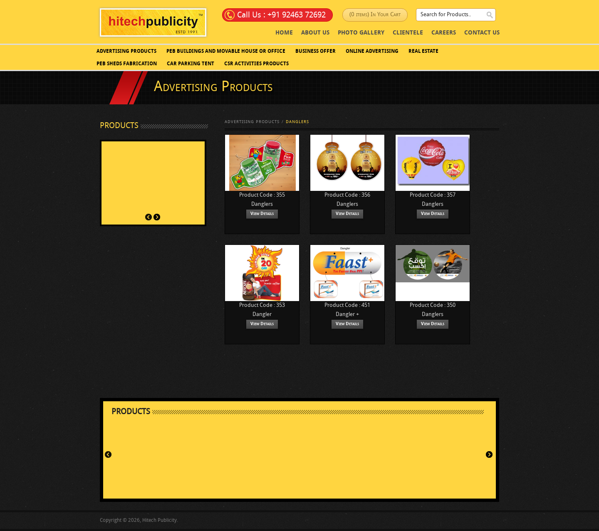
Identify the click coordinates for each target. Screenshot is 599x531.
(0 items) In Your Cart (375, 15)
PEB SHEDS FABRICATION (127, 64)
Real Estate (423, 51)
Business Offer (315, 51)
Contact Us (482, 33)
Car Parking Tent (190, 64)
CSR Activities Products (256, 64)
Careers (443, 33)
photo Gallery (361, 33)
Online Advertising (372, 51)
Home (284, 33)
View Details (262, 214)
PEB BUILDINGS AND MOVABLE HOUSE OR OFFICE (225, 51)
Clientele (408, 33)
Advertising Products (126, 51)
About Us (315, 33)
